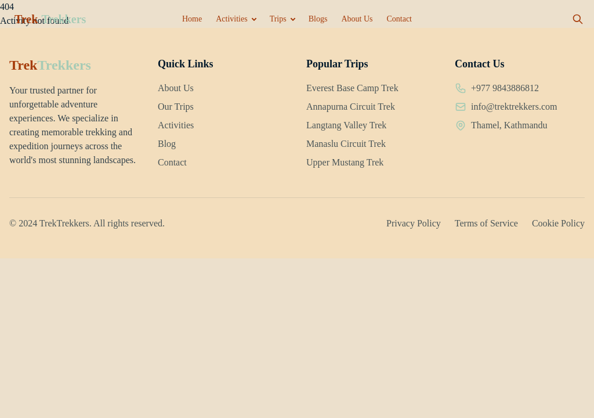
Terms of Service (486, 223)
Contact (399, 19)
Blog (167, 144)
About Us (356, 19)
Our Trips (176, 106)
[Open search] (577, 19)
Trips (278, 19)
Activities (231, 19)
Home (192, 19)
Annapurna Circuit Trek (350, 106)
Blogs (318, 19)
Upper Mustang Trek (344, 162)
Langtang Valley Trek (346, 125)
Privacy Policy (413, 223)
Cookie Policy (558, 223)
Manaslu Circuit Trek (346, 144)
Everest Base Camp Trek (352, 88)
